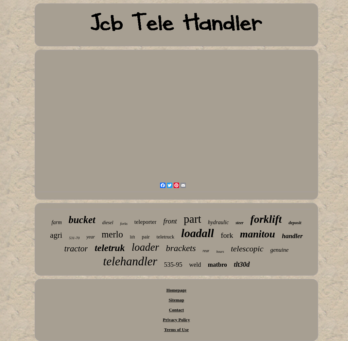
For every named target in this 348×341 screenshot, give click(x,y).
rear (206, 250)
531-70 (74, 238)
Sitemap (176, 300)
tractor (76, 248)
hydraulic (218, 222)
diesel (108, 222)
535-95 (173, 264)
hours (220, 251)
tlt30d (242, 264)
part (192, 219)
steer (239, 222)
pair (146, 236)
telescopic (247, 248)
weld (195, 264)
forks (123, 223)
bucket (82, 219)
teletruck (165, 236)
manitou (257, 233)
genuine (279, 250)
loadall (197, 233)
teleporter (145, 222)
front (170, 221)
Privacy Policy (176, 319)
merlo (112, 234)
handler (292, 235)
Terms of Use (176, 329)
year (90, 236)
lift (132, 236)
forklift (266, 219)
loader (145, 247)
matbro (217, 264)
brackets (181, 248)
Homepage (176, 290)
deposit (295, 222)
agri (56, 235)
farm (57, 222)
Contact (176, 309)
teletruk (109, 248)
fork (227, 235)
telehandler (130, 261)
